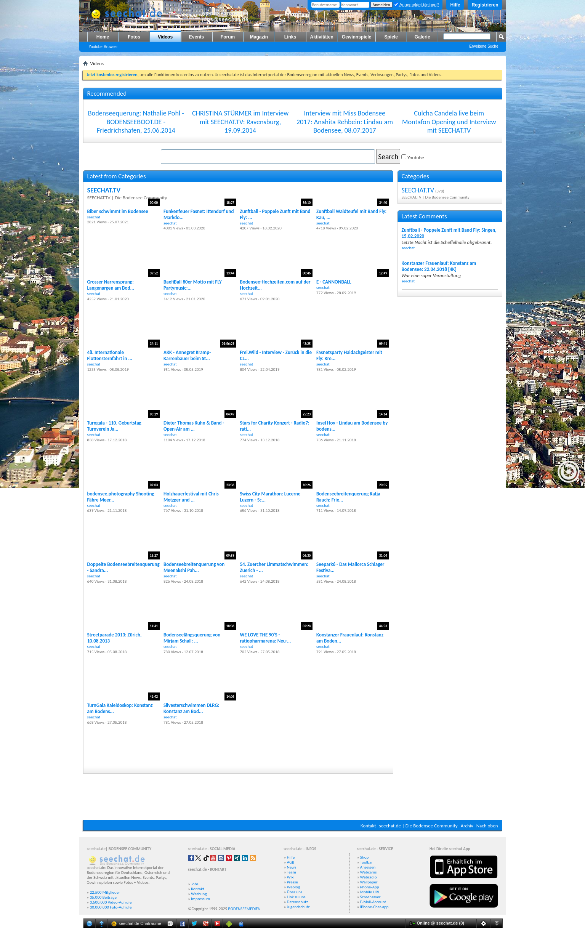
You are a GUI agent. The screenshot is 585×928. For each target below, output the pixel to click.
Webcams (368, 872)
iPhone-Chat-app (374, 906)
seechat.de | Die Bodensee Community (418, 826)
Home (102, 37)
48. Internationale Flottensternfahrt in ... (109, 355)
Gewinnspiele (356, 37)
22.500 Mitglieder (105, 892)
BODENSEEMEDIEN (244, 908)
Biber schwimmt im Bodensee (117, 211)
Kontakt (368, 826)
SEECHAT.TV (104, 190)
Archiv (467, 826)
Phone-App (369, 887)
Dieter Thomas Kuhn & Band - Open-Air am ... (193, 426)
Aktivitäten (321, 37)
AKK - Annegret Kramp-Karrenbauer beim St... (187, 355)
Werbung (199, 893)
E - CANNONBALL (333, 282)
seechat (94, 217)
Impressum (200, 898)
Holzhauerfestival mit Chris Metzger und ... (191, 497)
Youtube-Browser (103, 47)
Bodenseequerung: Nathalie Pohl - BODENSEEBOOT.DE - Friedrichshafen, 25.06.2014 (136, 122)
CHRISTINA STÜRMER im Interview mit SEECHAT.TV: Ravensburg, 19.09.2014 (240, 122)
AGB (290, 862)
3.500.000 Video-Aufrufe (111, 902)
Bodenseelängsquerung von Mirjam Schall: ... (191, 638)
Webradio (368, 877)
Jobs (194, 884)
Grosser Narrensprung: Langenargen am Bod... (110, 285)
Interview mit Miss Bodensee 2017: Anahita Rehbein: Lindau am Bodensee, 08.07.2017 (345, 122)
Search (388, 156)
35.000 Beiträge (103, 897)
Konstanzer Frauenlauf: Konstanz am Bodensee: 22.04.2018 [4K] (439, 266)
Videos (165, 37)
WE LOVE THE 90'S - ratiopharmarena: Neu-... (265, 638)
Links (290, 37)
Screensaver (370, 896)
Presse (292, 882)
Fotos (134, 37)
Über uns (295, 892)
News (292, 867)
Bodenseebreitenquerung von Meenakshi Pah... (193, 567)
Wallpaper (369, 882)
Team (291, 872)
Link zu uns (296, 896)
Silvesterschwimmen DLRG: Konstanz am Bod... (191, 708)
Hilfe (455, 5)
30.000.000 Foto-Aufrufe (111, 907)
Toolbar (366, 862)
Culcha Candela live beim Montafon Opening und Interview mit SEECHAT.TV (449, 122)
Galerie (422, 37)
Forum (228, 37)
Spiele (391, 37)
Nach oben (487, 826)
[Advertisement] (292, 797)
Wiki (291, 877)
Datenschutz (297, 901)
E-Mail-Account (373, 901)
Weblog (293, 887)
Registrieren (484, 5)
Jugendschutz (298, 906)
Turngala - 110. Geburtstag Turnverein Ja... (114, 426)
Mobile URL (370, 892)
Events (196, 37)
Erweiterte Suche (483, 46)
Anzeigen (368, 867)
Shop (364, 857)
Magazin (259, 37)
